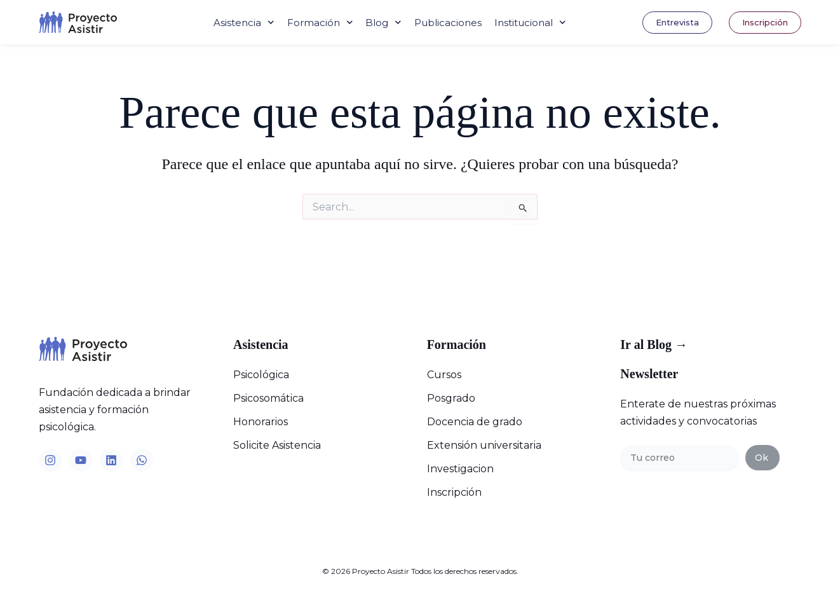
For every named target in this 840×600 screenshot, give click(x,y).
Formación (320, 23)
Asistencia (243, 23)
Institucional (530, 23)
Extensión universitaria (484, 445)
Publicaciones (448, 23)
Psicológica (261, 375)
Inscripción (454, 492)
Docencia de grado (474, 422)
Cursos (444, 375)
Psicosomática (268, 398)
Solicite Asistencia (277, 445)
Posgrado (451, 398)
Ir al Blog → (654, 344)
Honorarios (260, 422)
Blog (383, 23)
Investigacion (460, 469)
